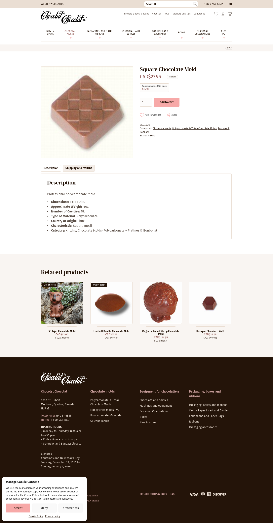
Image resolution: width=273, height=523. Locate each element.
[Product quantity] (146, 102)
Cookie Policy (36, 516)
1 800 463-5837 (213, 4)
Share (174, 115)
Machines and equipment (156, 405)
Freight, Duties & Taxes (136, 14)
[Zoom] (87, 112)
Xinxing (151, 135)
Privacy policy (52, 516)
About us (157, 14)
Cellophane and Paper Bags (206, 416)
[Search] (171, 4)
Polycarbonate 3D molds (105, 415)
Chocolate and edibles (154, 400)
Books (143, 417)
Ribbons (194, 421)
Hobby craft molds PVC (104, 410)
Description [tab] (51, 168)
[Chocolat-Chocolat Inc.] (64, 17)
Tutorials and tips (181, 14)
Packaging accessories (203, 427)
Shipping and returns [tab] (78, 168)
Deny (44, 508)
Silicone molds (99, 421)
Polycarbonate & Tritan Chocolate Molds (194, 128)
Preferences (71, 508)
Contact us (199, 14)
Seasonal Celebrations (154, 411)
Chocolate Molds (162, 128)
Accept (18, 508)
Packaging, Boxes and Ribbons (208, 405)
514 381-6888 (64, 415)
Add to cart (167, 102)
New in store (148, 422)
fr (230, 4)
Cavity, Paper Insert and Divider (209, 410)
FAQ (167, 14)
